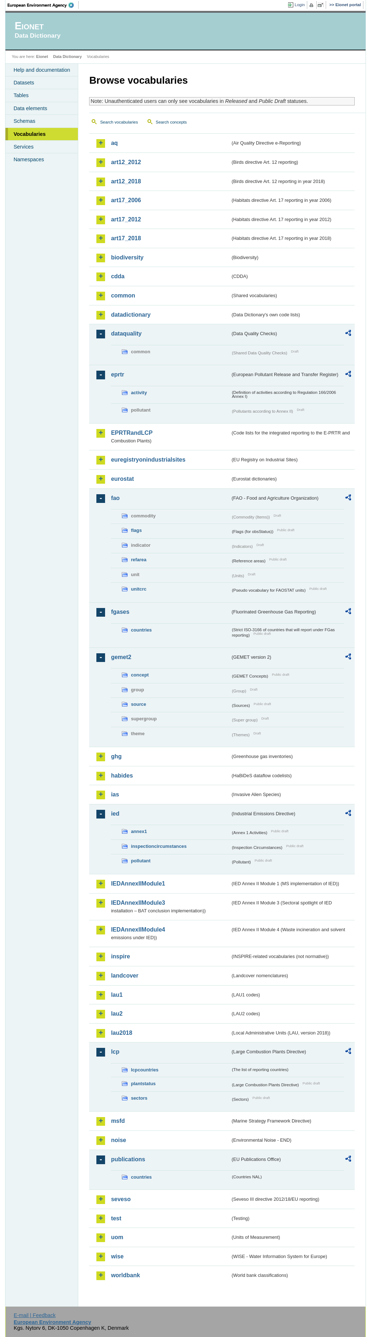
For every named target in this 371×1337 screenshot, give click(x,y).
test (116, 1218)
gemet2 (121, 657)
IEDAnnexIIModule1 (138, 883)
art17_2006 (126, 200)
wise (117, 1256)
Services (23, 147)
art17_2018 (126, 238)
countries (141, 630)
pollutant (140, 860)
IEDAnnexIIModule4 (138, 929)
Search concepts (171, 122)
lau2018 (121, 1033)
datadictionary (130, 315)
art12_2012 (126, 162)
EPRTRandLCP (132, 433)
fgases (120, 612)
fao (115, 498)
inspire (120, 956)
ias (115, 794)
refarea (138, 559)
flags (136, 530)
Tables (21, 95)
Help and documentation (41, 70)
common (123, 295)
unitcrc (138, 589)
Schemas (24, 121)
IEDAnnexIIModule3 (138, 903)
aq (114, 143)
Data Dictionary (67, 56)
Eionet (42, 56)
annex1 (139, 831)
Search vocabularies (119, 122)
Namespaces (28, 159)
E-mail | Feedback (35, 1315)
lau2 (116, 1014)
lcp (115, 1052)
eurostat (122, 479)
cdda (117, 276)
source (138, 704)
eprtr (117, 374)
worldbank (125, 1275)
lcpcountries (144, 1069)
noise (118, 1140)
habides (122, 775)
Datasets (23, 83)
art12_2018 (126, 181)
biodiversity (127, 257)
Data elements (30, 108)
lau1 (116, 995)
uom (117, 1237)
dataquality (126, 333)
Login (300, 5)
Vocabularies (29, 134)
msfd (118, 1121)
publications (128, 1159)
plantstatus (143, 1083)
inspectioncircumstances (159, 846)
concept (140, 675)
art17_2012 (126, 219)
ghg (116, 756)
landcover (124, 975)
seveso (120, 1199)
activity (139, 392)
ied (115, 814)
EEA (43, 5)
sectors (139, 1098)
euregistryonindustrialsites (148, 460)
